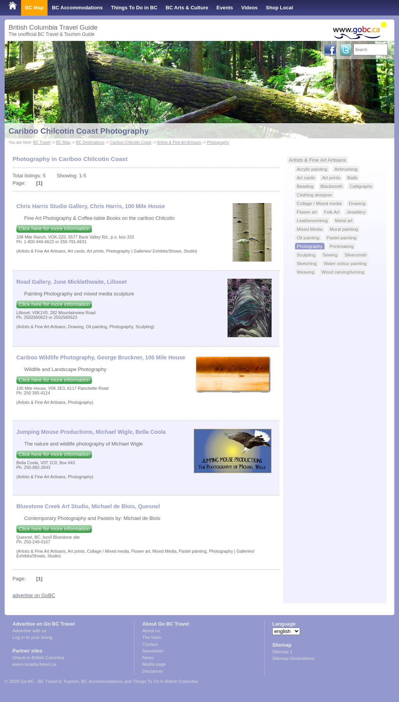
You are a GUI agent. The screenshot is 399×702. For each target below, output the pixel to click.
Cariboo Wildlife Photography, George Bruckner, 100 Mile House (100, 357)
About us (151, 630)
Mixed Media (310, 229)
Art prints (331, 177)
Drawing (357, 203)
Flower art (307, 211)
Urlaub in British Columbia (38, 657)
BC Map (34, 8)
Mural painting (344, 229)
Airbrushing (345, 169)
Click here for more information (54, 229)
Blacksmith (332, 186)
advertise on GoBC (33, 595)
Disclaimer (152, 671)
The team (151, 637)
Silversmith (355, 254)
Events (225, 8)
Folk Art (332, 211)
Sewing (330, 254)
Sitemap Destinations (293, 658)
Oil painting (308, 237)
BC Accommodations (77, 8)
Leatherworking (312, 220)
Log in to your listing (32, 637)
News (148, 657)
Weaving (305, 271)
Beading (305, 186)
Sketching (307, 263)
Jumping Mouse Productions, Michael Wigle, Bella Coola (91, 432)
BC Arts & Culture (187, 8)
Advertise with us (29, 630)
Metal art (343, 220)
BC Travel (41, 142)
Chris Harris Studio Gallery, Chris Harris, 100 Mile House (90, 206)
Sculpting (306, 254)
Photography (218, 142)
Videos (249, 8)
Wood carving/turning (342, 271)
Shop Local (279, 8)
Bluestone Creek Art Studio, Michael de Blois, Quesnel (88, 506)
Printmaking (342, 246)
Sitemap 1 (282, 651)
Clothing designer (314, 194)
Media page (154, 664)
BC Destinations (90, 142)
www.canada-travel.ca (34, 664)
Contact (150, 644)
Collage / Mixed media (319, 203)
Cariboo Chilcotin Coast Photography (78, 131)
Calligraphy (361, 186)
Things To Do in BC (134, 8)
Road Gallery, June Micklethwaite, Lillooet (71, 282)
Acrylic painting (312, 169)
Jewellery (355, 211)
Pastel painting (341, 237)
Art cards (306, 177)
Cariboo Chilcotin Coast (130, 142)
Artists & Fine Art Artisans (179, 142)
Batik (352, 177)
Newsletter (152, 651)
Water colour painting (345, 263)
